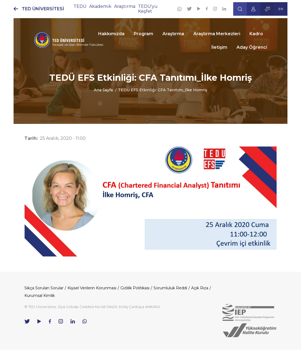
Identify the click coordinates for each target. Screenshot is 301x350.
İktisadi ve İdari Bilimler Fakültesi (77, 45)
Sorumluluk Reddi (170, 288)
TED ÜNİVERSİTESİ (43, 8)
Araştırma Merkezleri (216, 33)
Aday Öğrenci (251, 47)
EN (280, 9)
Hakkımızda (111, 33)
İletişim (219, 47)
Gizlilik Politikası (134, 288)
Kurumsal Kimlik (39, 295)
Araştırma (173, 33)
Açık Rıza (199, 288)
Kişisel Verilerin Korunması (92, 288)
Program (143, 33)
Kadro (256, 33)
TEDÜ (80, 6)
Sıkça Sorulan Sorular (43, 288)
